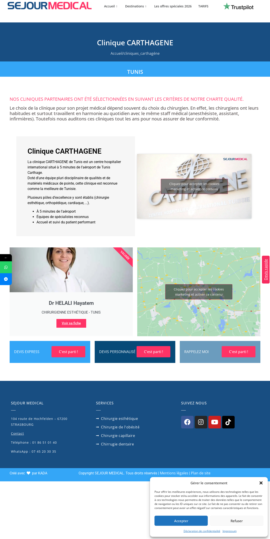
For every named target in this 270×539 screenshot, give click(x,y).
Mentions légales (174, 473)
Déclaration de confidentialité (202, 531)
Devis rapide (265, 269)
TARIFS (203, 6)
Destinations (135, 6)
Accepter (181, 521)
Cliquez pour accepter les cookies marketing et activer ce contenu (194, 186)
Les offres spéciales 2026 (173, 6)
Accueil (110, 6)
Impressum (230, 531)
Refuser (237, 521)
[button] (261, 483)
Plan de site (200, 473)
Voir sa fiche (71, 323)
